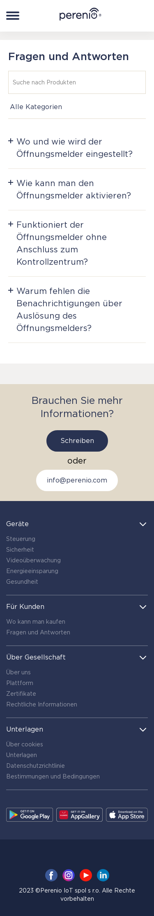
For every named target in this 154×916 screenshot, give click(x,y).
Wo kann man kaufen (35, 621)
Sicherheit (20, 549)
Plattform (19, 683)
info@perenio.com (77, 480)
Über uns (18, 672)
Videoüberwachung (33, 560)
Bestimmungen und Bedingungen (53, 776)
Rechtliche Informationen (41, 704)
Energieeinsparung (32, 571)
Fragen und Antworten (38, 632)
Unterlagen (21, 755)
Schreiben (77, 441)
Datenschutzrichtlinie (35, 765)
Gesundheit (22, 581)
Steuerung (20, 539)
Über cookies (24, 744)
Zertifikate (21, 693)
